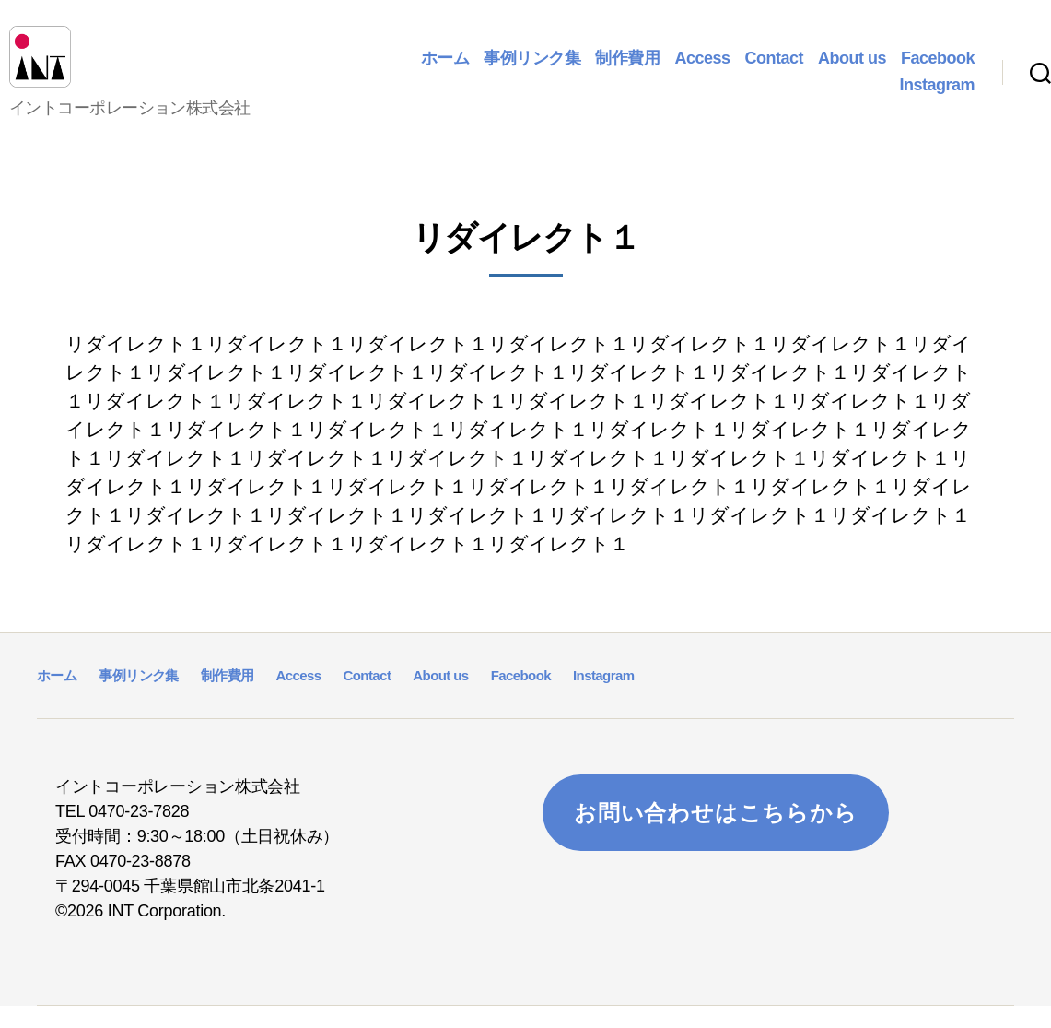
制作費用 (627, 68)
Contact (773, 68)
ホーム (445, 68)
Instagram (937, 96)
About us (852, 68)
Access (702, 68)
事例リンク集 (532, 68)
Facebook (938, 68)
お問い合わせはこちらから (716, 833)
